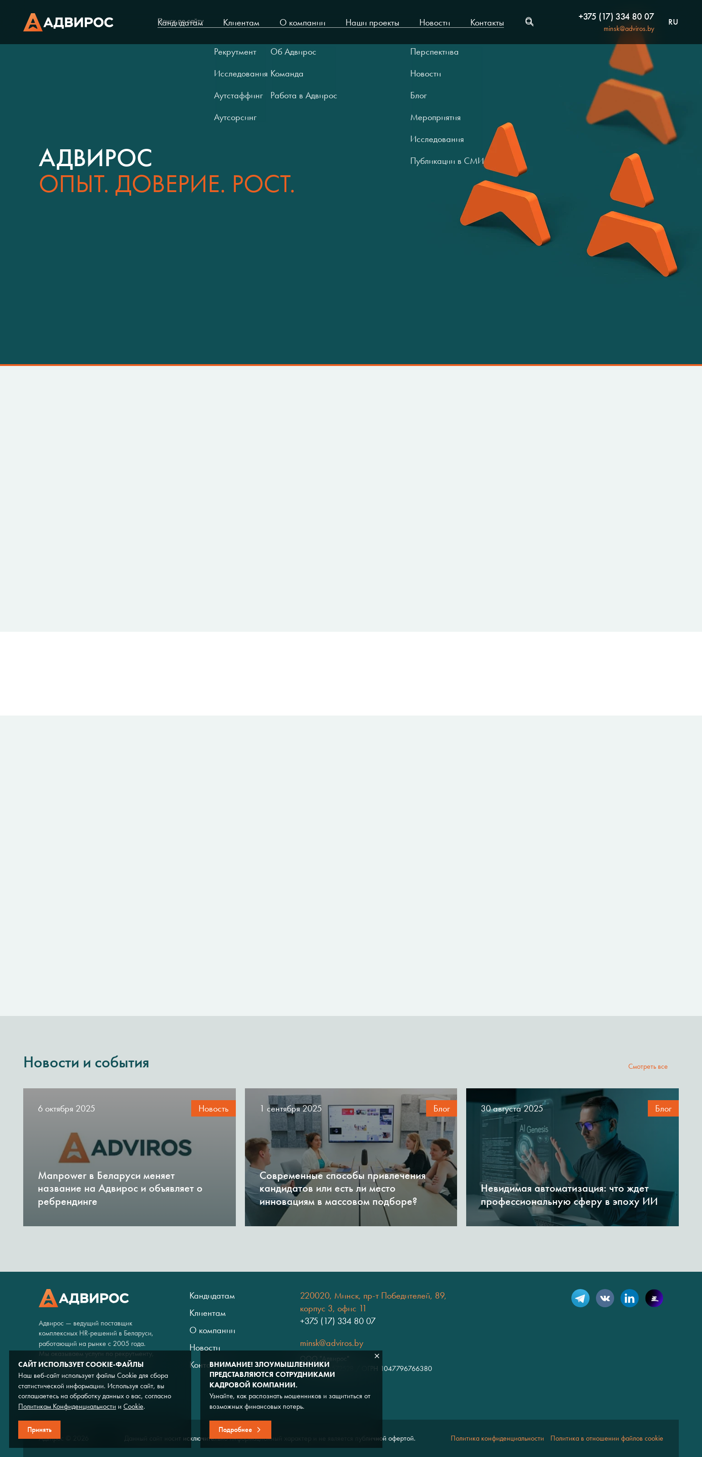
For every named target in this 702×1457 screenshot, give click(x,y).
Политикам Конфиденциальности (67, 1406)
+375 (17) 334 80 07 (616, 16)
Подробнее (235, 1429)
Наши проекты (372, 22)
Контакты (487, 22)
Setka (654, 1298)
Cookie (133, 1406)
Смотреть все (648, 1066)
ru (673, 22)
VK (605, 1298)
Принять (39, 1429)
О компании (303, 22)
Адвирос (68, 22)
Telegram (580, 1298)
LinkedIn (630, 1298)
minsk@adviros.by (629, 28)
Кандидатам (180, 22)
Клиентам (241, 22)
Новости (434, 22)
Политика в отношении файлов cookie (606, 1438)
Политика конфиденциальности (497, 1438)
